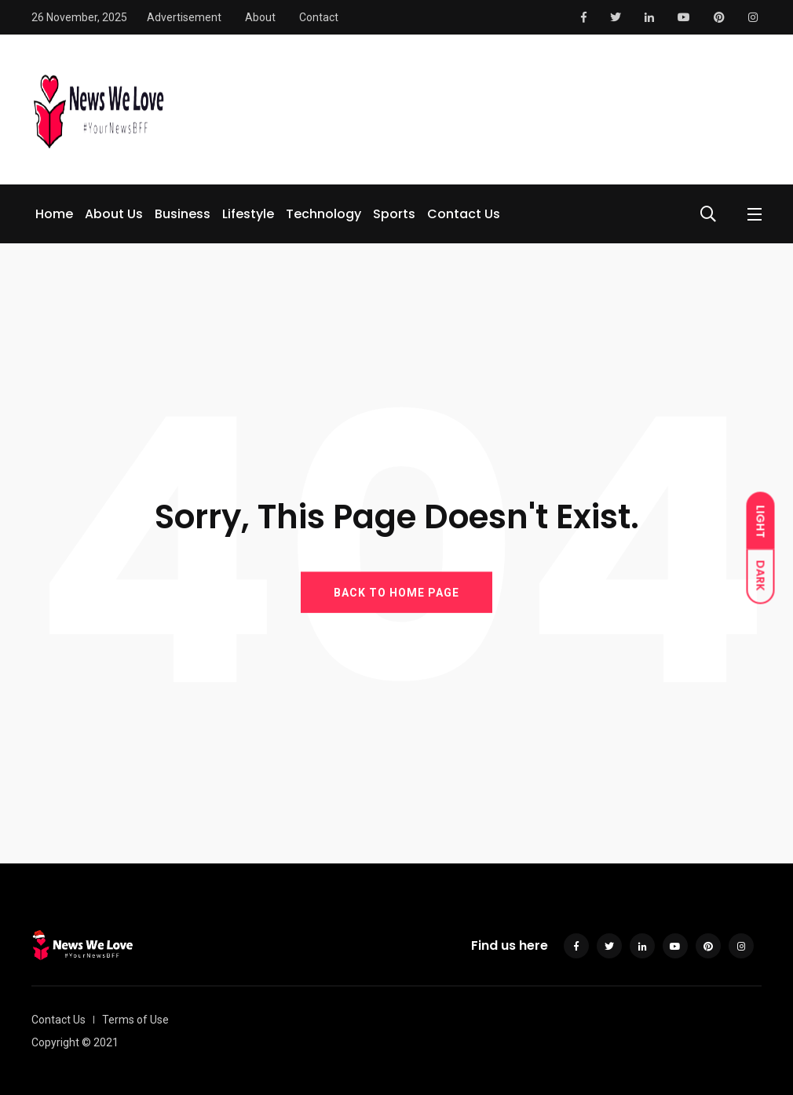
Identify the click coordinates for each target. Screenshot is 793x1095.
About (260, 17)
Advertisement (184, 17)
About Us (114, 214)
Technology (323, 214)
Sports (394, 214)
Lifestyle (248, 214)
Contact (318, 17)
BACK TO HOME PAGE (396, 592)
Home (54, 214)
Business (182, 214)
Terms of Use (135, 1019)
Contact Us (463, 214)
